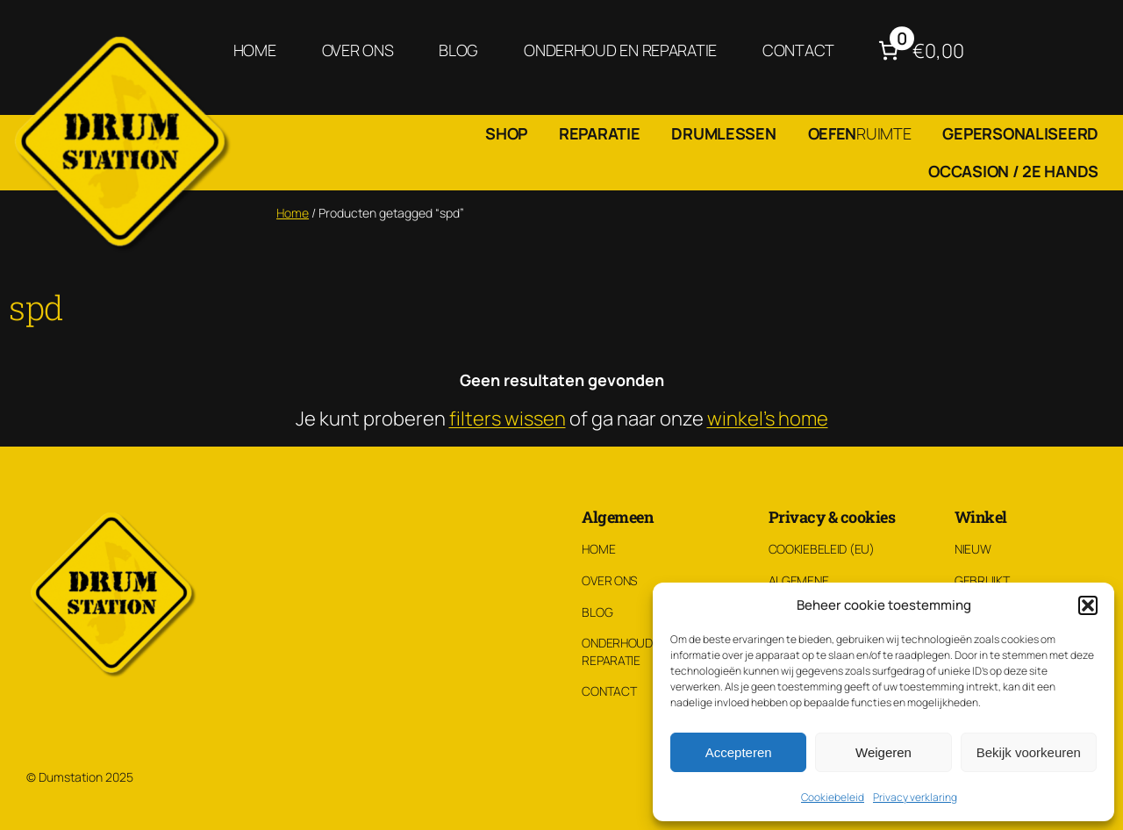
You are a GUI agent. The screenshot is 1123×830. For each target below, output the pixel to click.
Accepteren (738, 752)
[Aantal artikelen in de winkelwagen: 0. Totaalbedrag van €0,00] (919, 50)
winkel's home (767, 418)
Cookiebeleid (832, 797)
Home (292, 212)
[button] (1088, 605)
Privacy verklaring (915, 797)
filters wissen (507, 418)
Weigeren (883, 752)
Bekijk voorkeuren (1028, 752)
